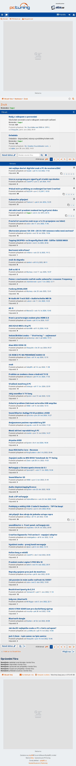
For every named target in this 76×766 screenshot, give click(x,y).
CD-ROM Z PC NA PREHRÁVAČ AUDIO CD (27, 354)
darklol (29, 262)
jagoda (29, 425)
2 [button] (54, 159)
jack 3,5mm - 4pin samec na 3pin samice (27, 636)
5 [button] (64, 159)
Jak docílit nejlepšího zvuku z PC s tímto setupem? (32, 628)
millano (29, 253)
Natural (29, 377)
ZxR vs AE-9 (14, 269)
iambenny (30, 338)
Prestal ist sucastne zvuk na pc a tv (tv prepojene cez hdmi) (37, 221)
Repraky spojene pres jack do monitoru (27, 571)
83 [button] (70, 159)
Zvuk (4, 104)
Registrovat (28, 19)
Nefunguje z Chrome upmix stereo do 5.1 (27, 467)
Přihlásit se (16, 19)
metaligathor (31, 537)
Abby (28, 517)
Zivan (28, 357)
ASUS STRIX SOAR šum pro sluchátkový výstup (31, 608)
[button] (46, 159)
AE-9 (11, 308)
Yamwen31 (30, 592)
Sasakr (28, 171)
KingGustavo (31, 452)
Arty (32, 758)
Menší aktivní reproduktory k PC (24, 430)
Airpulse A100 (15, 440)
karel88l (29, 328)
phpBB (30, 755)
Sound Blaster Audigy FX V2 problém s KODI (29, 412)
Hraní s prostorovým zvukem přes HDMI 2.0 (29, 317)
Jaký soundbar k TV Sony (20, 393)
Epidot (28, 233)
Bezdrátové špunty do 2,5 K (22, 589)
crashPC (29, 182)
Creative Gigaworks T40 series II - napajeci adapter (33, 534)
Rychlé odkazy (2, 15)
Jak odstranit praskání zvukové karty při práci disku (33, 210)
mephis (29, 509)
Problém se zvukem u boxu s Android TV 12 (28, 374)
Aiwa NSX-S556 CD (17, 345)
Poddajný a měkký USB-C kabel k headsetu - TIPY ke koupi (36, 506)
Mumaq (29, 272)
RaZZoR (29, 191)
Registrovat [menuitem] (74, 15)
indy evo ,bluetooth (18, 599)
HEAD (28, 406)
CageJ (12, 108)
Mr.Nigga (29, 602)
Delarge (29, 386)
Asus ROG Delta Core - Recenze (23, 449)
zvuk (11, 364)
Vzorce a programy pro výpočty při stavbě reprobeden (34, 179)
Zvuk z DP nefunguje (18, 496)
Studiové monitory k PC (20, 383)
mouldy (29, 611)
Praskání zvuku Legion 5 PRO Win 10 (26, 562)
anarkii (28, 433)
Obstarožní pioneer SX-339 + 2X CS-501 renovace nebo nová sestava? (41, 230)
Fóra (7, 15)
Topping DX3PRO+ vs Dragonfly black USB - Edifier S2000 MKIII (38, 240)
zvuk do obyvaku (16, 259)
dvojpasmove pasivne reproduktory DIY (27, 422)
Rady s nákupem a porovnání (23, 116)
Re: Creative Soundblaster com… (37, 146)
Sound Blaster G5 (17, 477)
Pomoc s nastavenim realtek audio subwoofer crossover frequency (40, 279)
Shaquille (14, 130)
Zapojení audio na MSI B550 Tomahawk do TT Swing (33, 457)
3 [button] (57, 159)
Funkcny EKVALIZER (18, 288)
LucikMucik (30, 631)
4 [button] (61, 159)
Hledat (5, 19)
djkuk (28, 547)
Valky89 (29, 367)
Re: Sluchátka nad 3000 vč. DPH (37, 127)
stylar (13, 148)
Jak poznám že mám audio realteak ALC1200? (30, 579)
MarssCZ (29, 311)
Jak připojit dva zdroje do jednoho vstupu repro (31, 514)
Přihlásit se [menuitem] (70, 15)
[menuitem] (61, 15)
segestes (29, 528)
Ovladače (13, 135)
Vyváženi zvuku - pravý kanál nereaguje (27, 544)
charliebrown (31, 282)
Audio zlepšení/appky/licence (22, 487)
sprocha (29, 415)
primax (29, 574)
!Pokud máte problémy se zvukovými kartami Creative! (34, 188)
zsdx (28, 224)
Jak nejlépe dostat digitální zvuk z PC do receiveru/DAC (35, 168)
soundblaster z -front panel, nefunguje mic (29, 525)
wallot (28, 565)
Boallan (29, 621)
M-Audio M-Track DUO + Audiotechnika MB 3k (30, 298)
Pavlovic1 (30, 202)
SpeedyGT (30, 470)
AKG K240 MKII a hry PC (20, 325)
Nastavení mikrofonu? (19, 250)
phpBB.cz (43, 760)
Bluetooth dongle (17, 618)
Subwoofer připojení (18, 199)
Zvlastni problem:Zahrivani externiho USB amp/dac (33, 403)
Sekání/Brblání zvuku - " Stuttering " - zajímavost (32, 335)
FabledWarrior (31, 499)
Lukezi (28, 301)
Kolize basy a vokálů (18, 552)
